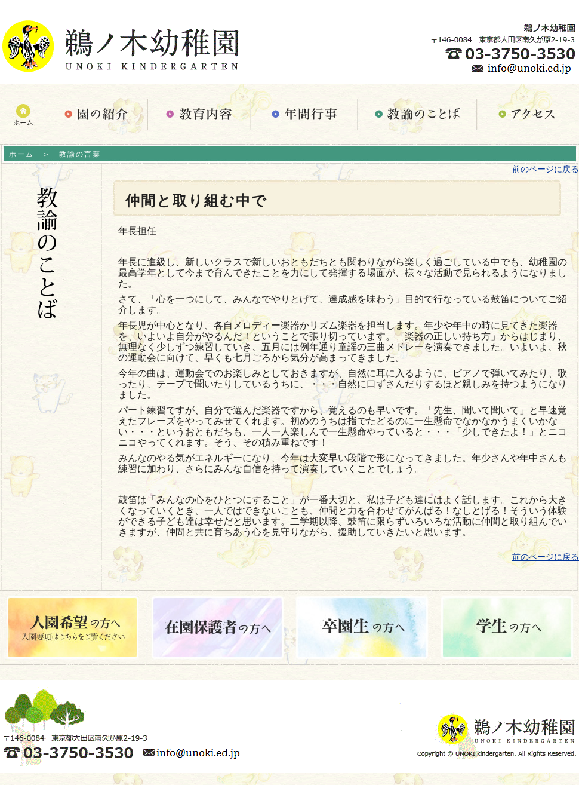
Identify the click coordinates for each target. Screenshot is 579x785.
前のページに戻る (545, 169)
